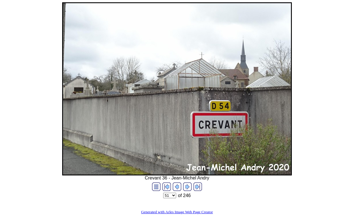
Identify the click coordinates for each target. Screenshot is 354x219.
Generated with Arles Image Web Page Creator (177, 212)
